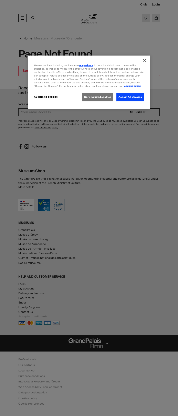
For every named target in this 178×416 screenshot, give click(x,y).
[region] (89, 82)
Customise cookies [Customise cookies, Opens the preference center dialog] (46, 97)
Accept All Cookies (130, 97)
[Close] (144, 60)
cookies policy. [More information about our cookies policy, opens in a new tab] (132, 86)
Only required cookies (97, 97)
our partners (86, 65)
